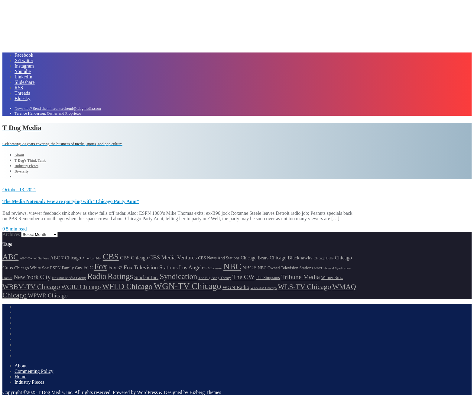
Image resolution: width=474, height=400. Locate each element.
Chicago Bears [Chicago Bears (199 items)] (254, 257)
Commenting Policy (34, 371)
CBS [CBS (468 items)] (111, 256)
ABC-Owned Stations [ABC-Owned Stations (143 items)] (34, 258)
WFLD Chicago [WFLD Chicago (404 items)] (127, 286)
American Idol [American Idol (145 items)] (92, 258)
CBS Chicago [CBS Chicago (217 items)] (134, 258)
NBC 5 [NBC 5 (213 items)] (249, 268)
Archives (11, 234)
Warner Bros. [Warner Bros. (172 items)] (332, 277)
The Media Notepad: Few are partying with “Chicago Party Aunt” (70, 201)
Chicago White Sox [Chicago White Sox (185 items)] (31, 267)
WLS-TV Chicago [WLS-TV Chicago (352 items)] (304, 286)
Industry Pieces (29, 382)
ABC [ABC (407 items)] (10, 256)
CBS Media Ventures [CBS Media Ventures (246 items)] (173, 257)
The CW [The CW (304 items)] (243, 277)
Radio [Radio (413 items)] (96, 276)
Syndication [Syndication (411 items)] (178, 276)
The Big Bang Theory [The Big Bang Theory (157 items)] (214, 278)
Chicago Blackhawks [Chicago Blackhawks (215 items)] (291, 258)
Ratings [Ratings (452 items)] (120, 276)
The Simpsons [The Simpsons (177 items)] (268, 277)
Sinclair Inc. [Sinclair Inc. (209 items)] (146, 277)
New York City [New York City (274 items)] (32, 277)
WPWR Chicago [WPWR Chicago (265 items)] (48, 295)
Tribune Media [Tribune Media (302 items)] (300, 277)
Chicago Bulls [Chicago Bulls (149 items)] (323, 258)
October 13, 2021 (19, 189)
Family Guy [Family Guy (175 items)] (72, 268)
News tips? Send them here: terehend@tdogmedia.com (58, 108)
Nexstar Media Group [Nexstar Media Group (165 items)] (69, 277)
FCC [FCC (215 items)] (88, 268)
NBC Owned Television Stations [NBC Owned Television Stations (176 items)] (285, 268)
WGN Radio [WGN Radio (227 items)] (235, 287)
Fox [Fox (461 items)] (100, 266)
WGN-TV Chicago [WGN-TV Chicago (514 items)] (187, 286)
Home (20, 376)
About (21, 365)
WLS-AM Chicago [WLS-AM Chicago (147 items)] (264, 288)
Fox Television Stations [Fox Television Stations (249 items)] (151, 267)
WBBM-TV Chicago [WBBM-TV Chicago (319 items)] (31, 286)
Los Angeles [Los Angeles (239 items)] (192, 268)
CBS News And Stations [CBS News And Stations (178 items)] (218, 258)
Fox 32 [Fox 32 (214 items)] (115, 268)
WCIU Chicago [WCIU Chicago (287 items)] (81, 286)
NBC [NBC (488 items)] (232, 266)
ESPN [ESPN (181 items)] (55, 267)
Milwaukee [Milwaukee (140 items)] (215, 268)
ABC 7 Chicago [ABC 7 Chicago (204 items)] (65, 257)
